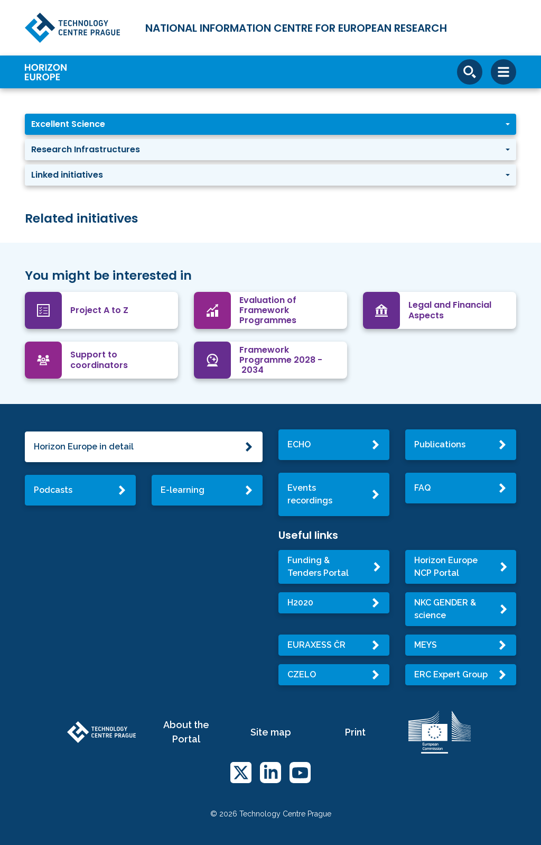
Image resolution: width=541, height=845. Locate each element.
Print (355, 732)
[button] (270, 124)
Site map (270, 732)
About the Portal (186, 732)
